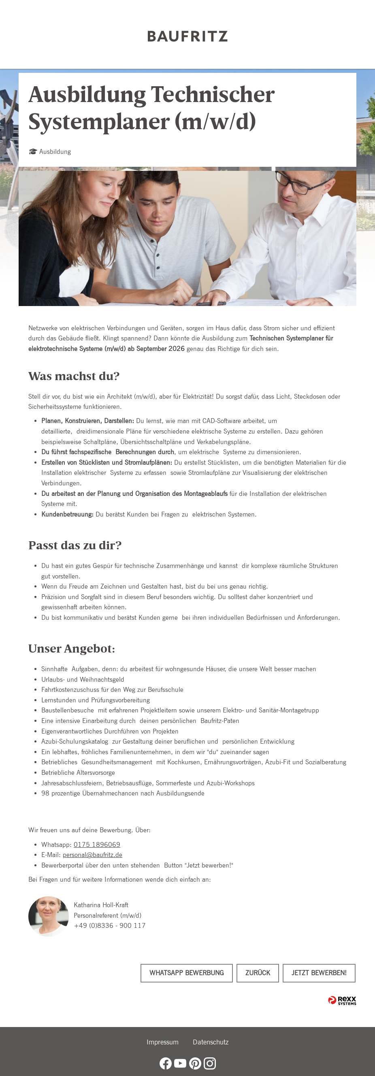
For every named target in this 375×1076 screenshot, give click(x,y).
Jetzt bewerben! (319, 973)
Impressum (163, 1042)
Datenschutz (210, 1042)
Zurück (257, 973)
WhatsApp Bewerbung (186, 973)
